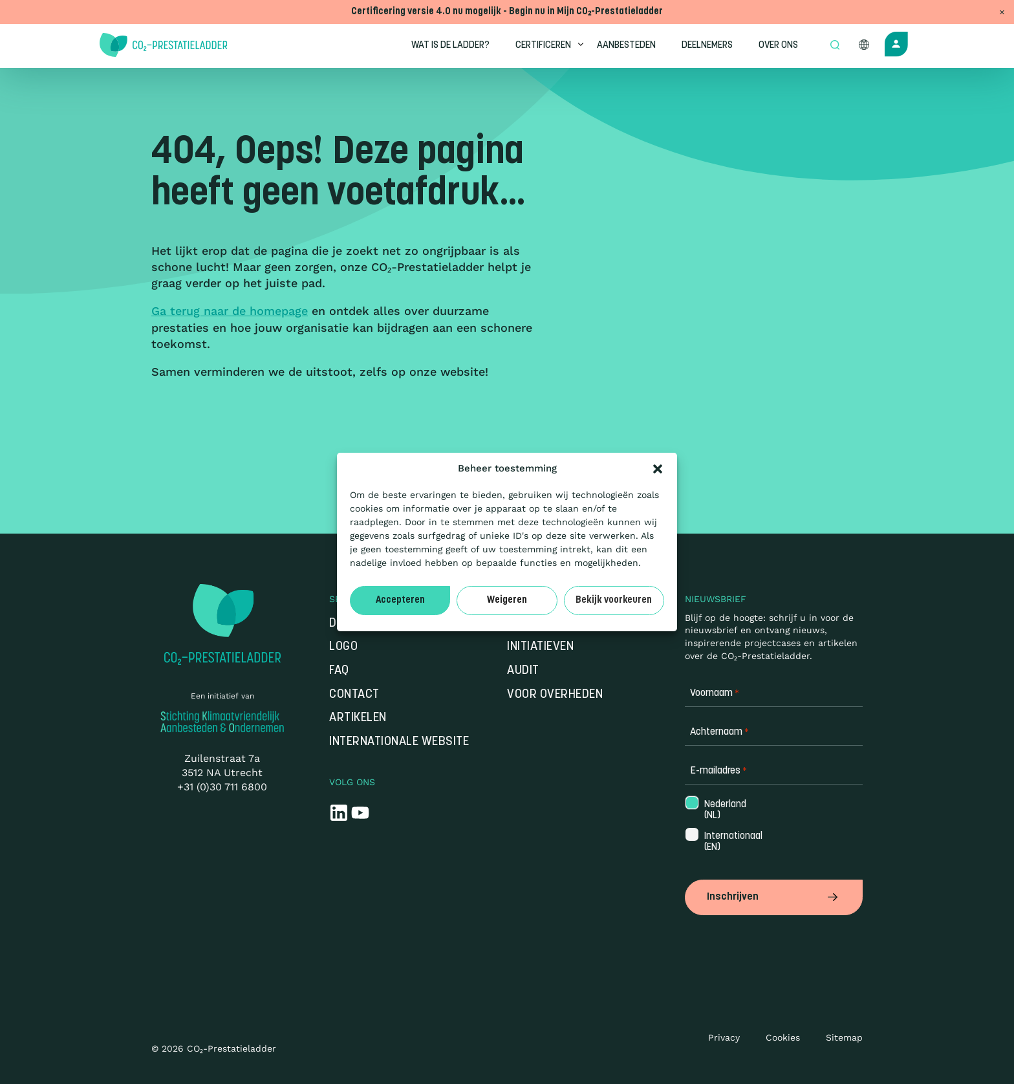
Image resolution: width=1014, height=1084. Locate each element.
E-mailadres (718, 771)
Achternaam (719, 733)
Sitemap (844, 1035)
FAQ (339, 671)
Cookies (783, 1035)
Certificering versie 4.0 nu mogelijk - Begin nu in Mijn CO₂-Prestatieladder (507, 12)
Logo (343, 648)
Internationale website (399, 742)
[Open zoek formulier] (834, 46)
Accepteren (400, 600)
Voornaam (714, 694)
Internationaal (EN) (724, 842)
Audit (523, 671)
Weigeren (507, 600)
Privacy (724, 1035)
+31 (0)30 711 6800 (222, 787)
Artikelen (358, 719)
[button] (657, 468)
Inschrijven (774, 896)
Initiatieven (540, 648)
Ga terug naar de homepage (229, 311)
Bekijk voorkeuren (614, 600)
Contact (354, 695)
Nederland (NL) (724, 810)
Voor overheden (555, 695)
